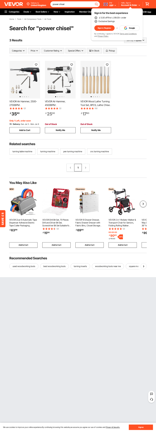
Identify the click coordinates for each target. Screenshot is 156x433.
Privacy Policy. (103, 36)
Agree (141, 427)
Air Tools (47, 19)
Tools (19, 19)
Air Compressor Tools (32, 19)
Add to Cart (24, 130)
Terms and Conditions (128, 34)
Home (11, 19)
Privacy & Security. (113, 427)
